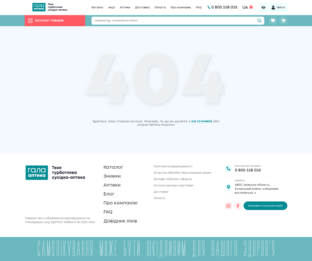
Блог (109, 193)
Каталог (97, 7)
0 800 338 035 (248, 168)
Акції (111, 7)
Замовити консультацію (265, 203)
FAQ (199, 7)
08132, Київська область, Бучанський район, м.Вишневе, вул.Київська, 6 (257, 186)
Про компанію (181, 7)
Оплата (160, 7)
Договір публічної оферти (173, 176)
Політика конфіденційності (173, 164)
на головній (202, 121)
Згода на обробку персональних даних (182, 170)
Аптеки (125, 7)
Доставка (142, 7)
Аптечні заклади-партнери (173, 183)
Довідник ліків (120, 221)
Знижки (112, 174)
